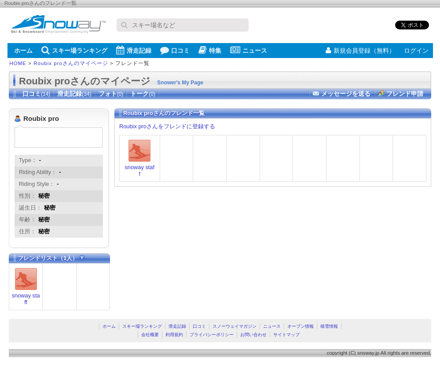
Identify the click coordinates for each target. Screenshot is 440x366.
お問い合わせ (253, 334)
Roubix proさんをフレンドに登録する (167, 126)
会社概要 (150, 334)
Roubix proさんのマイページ (70, 63)
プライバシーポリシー (212, 334)
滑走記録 (133, 50)
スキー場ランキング (74, 50)
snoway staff (26, 298)
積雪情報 (329, 326)
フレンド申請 (404, 93)
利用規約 (174, 334)
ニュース (248, 50)
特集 (209, 50)
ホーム (23, 50)
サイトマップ (286, 334)
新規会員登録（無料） (360, 50)
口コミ (175, 50)
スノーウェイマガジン (235, 326)
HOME (18, 63)
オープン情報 (300, 326)
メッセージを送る (345, 93)
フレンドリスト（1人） (51, 258)
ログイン (416, 50)
